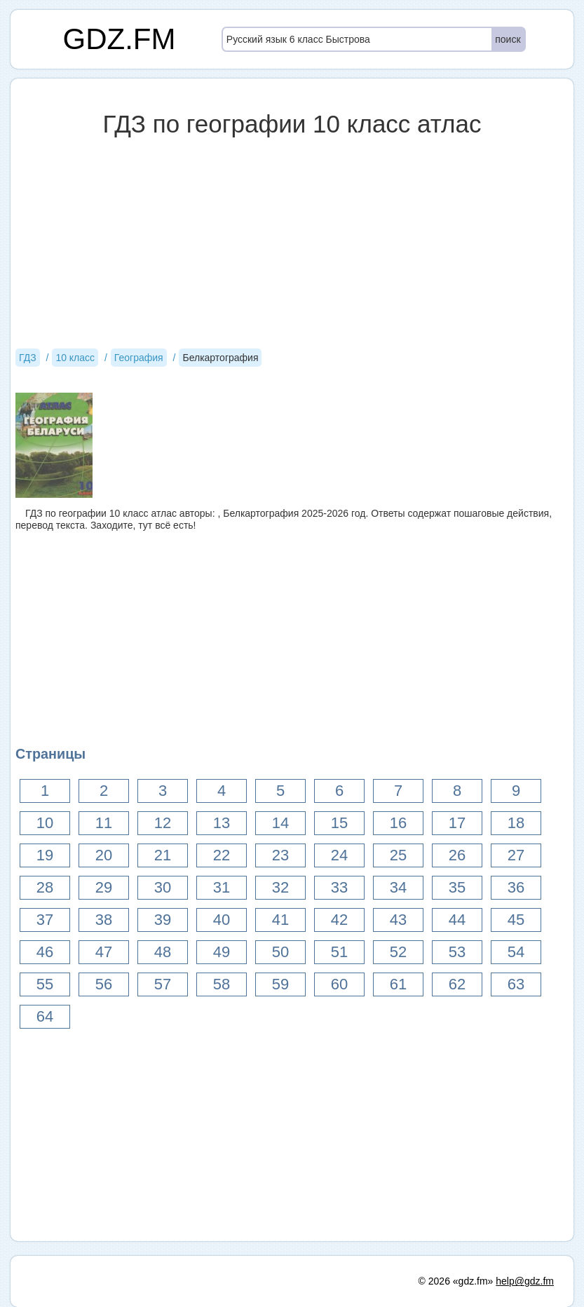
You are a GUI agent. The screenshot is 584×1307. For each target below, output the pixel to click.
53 (457, 952)
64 (44, 1016)
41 (280, 919)
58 (221, 984)
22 (221, 855)
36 (516, 887)
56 (103, 984)
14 (280, 823)
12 (162, 823)
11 (103, 823)
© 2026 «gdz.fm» (456, 1281)
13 (221, 823)
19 (44, 855)
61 (398, 984)
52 (398, 952)
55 (44, 984)
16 (398, 823)
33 (339, 887)
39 (162, 919)
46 (44, 952)
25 (398, 855)
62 (457, 984)
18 (516, 823)
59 (280, 984)
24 (339, 855)
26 (457, 855)
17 (457, 823)
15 (339, 823)
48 (162, 952)
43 (398, 919)
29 (103, 887)
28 (44, 887)
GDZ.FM (119, 38)
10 (44, 823)
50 (280, 952)
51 (339, 952)
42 (339, 919)
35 (457, 887)
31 (221, 887)
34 (398, 887)
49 (221, 952)
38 (103, 919)
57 (162, 984)
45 (516, 919)
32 (280, 887)
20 (103, 855)
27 (516, 855)
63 (516, 984)
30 (162, 887)
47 (103, 952)
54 (516, 952)
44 (457, 919)
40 (221, 919)
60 (339, 984)
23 (280, 855)
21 (162, 855)
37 (44, 919)
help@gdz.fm (525, 1281)
